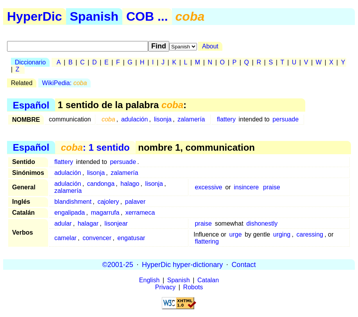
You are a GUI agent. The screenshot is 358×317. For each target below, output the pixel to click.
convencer (96, 238)
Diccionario (30, 62)
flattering (206, 241)
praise (271, 187)
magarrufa (105, 212)
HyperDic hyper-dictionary (182, 264)
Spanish (94, 16)
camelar (65, 238)
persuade (285, 119)
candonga (101, 183)
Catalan (208, 280)
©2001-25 (117, 264)
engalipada (69, 212)
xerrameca (140, 212)
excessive (208, 187)
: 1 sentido (95, 147)
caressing (309, 234)
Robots (193, 287)
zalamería (191, 119)
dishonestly (261, 223)
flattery (226, 119)
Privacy (165, 287)
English (149, 280)
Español (31, 105)
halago (129, 183)
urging (281, 234)
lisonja (163, 119)
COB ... (147, 16)
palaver (135, 201)
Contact (243, 264)
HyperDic (34, 16)
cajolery (108, 201)
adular (63, 223)
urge (235, 234)
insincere (246, 187)
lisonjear (116, 223)
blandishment (72, 201)
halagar (88, 223)
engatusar (131, 238)
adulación (134, 119)
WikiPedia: (64, 83)
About (210, 46)
